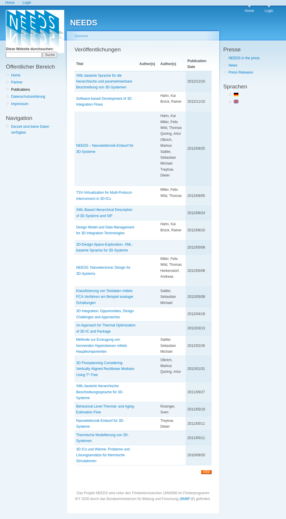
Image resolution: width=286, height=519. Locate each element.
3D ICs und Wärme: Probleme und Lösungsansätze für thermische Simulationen (103, 455)
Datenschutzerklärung (28, 97)
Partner (16, 82)
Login (26, 3)
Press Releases (241, 72)
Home (10, 3)
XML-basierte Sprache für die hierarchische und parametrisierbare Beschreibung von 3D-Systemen (104, 82)
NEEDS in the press (244, 58)
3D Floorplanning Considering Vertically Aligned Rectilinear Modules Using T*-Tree (105, 369)
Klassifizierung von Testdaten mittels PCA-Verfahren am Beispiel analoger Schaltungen (104, 297)
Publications (20, 90)
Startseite (81, 36)
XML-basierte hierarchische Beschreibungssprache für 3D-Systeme (99, 392)
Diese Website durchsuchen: (30, 49)
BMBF (185, 499)
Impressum (19, 104)
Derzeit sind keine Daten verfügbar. (30, 129)
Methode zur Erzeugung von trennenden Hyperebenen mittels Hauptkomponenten (101, 346)
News (233, 65)
